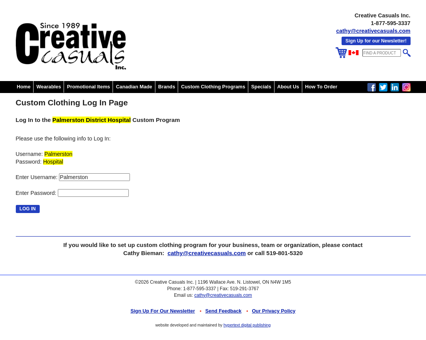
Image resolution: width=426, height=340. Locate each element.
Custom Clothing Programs (213, 87)
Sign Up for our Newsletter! (375, 41)
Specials (261, 87)
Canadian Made (134, 87)
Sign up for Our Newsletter (163, 311)
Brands (166, 87)
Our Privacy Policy (273, 311)
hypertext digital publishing (247, 325)
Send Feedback (223, 311)
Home (24, 87)
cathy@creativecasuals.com (373, 31)
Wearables (49, 87)
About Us (288, 87)
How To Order (321, 87)
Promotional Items (88, 87)
